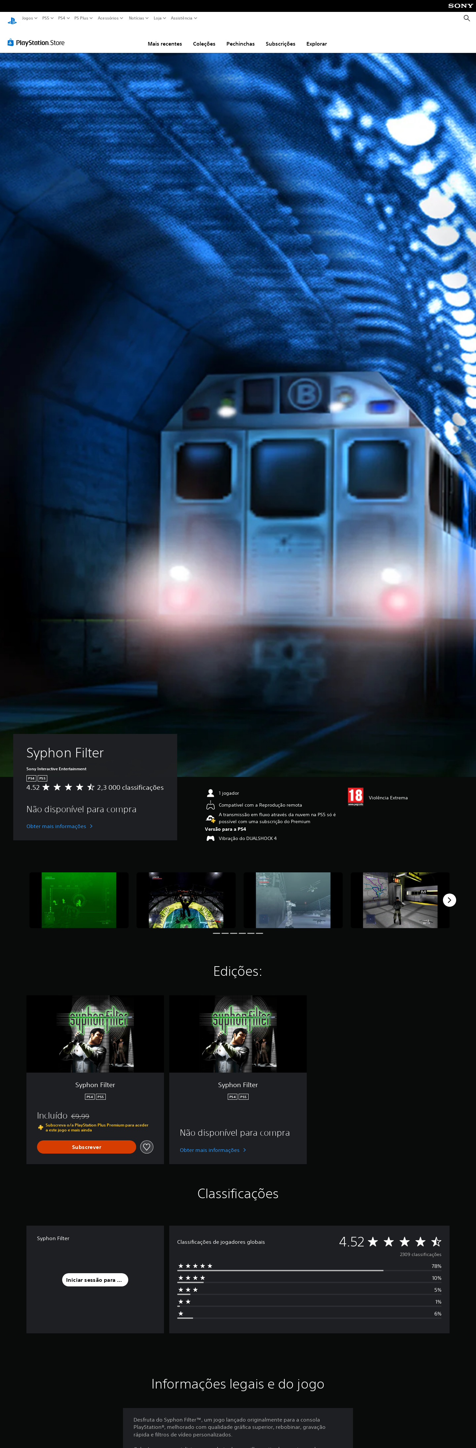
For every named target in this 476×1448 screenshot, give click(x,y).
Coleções (204, 37)
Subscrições (281, 37)
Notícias (136, 18)
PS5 (45, 18)
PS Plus (81, 18)
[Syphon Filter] (79, 894)
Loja (158, 18)
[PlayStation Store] (37, 36)
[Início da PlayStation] (12, 18)
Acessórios (108, 18)
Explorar (316, 37)
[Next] (449, 893)
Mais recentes (165, 37)
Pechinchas (240, 37)
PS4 (61, 18)
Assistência (182, 18)
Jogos (27, 18)
